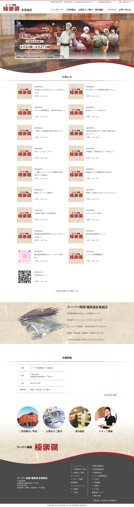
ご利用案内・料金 (79, 469)
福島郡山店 (98, 472)
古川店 (96, 479)
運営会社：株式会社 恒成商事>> (105, 500)
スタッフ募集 (78, 479)
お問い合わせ (125, 10)
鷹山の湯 (97, 495)
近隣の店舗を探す (124, 2)
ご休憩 (75, 492)
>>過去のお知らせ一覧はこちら (67, 291)
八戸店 (96, 489)
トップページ (57, 10)
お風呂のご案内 (85, 10)
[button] (60, 57)
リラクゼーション (79, 486)
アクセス (112, 10)
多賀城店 (17, 10)
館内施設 (99, 10)
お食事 (75, 489)
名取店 (96, 486)
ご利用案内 (71, 10)
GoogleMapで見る (110, 395)
